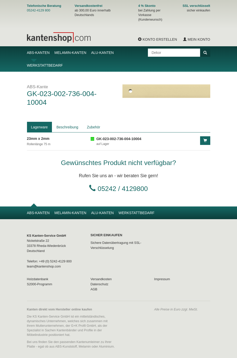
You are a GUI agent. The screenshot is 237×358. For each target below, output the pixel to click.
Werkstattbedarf (45, 65)
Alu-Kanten (102, 53)
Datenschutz (99, 284)
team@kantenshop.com (44, 266)
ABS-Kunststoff (66, 346)
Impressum (162, 279)
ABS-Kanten (38, 53)
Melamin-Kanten (70, 53)
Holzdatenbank (37, 279)
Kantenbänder (67, 330)
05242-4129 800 (38, 10)
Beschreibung (67, 127)
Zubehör (93, 127)
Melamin (85, 346)
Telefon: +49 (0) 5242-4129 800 (49, 261)
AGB (94, 289)
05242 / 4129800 (123, 188)
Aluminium (106, 346)
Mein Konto (196, 39)
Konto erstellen (157, 39)
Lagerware (39, 127)
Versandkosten (101, 279)
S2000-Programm (39, 284)
